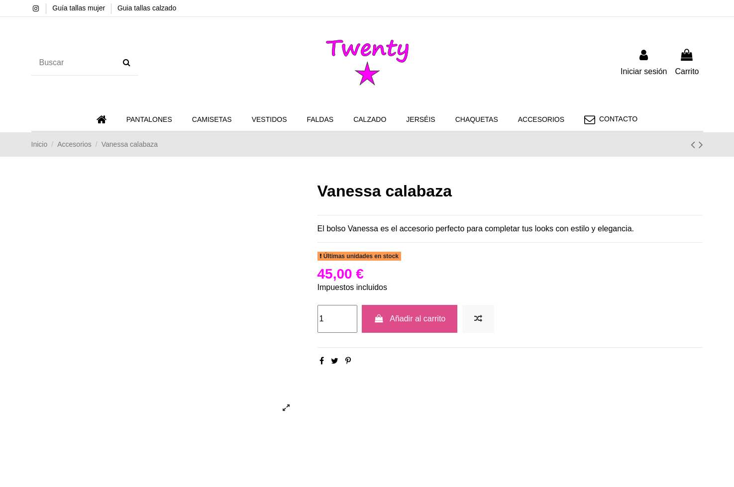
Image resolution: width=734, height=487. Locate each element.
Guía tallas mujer (79, 8)
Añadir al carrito (409, 318)
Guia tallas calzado (146, 8)
